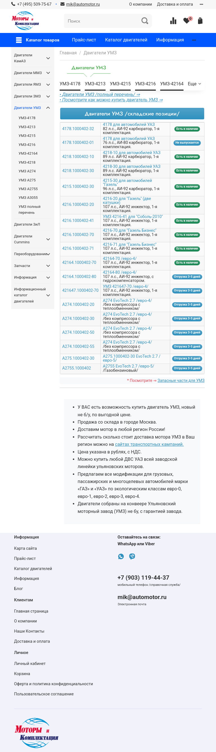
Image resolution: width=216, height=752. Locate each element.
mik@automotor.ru (142, 597)
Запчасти (22, 266)
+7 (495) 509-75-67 (34, 4)
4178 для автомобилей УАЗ (129, 124)
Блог (18, 588)
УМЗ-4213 (95, 83)
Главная (68, 52)
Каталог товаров (37, 40)
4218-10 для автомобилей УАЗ (132, 152)
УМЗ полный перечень (29, 209)
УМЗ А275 (27, 180)
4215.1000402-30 (78, 186)
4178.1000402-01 (78, 142)
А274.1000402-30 (78, 318)
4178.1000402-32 (78, 128)
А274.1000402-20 (78, 304)
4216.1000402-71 (78, 248)
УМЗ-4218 (27, 162)
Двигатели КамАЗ (23, 58)
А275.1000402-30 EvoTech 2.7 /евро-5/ (132, 358)
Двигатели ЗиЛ (27, 224)
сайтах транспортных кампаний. (149, 444)
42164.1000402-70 (79, 262)
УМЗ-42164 (172, 83)
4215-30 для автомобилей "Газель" (127, 182)
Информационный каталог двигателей (28, 295)
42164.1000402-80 (79, 276)
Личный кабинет (30, 663)
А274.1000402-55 (78, 346)
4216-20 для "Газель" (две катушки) (127, 200)
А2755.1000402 (76, 368)
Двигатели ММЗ (28, 73)
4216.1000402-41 (78, 220)
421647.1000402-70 (80, 290)
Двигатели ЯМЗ (27, 84)
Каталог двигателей (126, 40)
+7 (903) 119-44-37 (143, 577)
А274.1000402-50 (78, 332)
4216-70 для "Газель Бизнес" (130, 230)
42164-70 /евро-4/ (120, 258)
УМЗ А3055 (28, 197)
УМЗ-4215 (120, 83)
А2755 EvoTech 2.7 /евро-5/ (128, 366)
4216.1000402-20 (78, 204)
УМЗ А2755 (28, 189)
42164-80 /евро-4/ (120, 272)
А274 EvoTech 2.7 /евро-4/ (127, 300)
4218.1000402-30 (78, 170)
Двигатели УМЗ (27, 108)
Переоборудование (28, 254)
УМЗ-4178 (70, 83)
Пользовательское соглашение (44, 694)
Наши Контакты (29, 631)
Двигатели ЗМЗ (27, 96)
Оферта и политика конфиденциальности (53, 684)
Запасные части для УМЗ (181, 380)
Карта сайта (25, 548)
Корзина (22, 673)
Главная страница (31, 611)
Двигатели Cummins (23, 239)
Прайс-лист (84, 40)
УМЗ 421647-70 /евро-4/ (125, 286)
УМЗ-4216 (145, 83)
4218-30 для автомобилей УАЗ (132, 166)
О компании (140, 4)
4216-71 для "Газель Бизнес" (130, 244)
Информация (170, 40)
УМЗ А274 (27, 171)
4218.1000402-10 (78, 156)
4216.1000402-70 (78, 234)
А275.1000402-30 (78, 358)
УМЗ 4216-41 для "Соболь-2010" (133, 216)
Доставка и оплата (175, 4)
